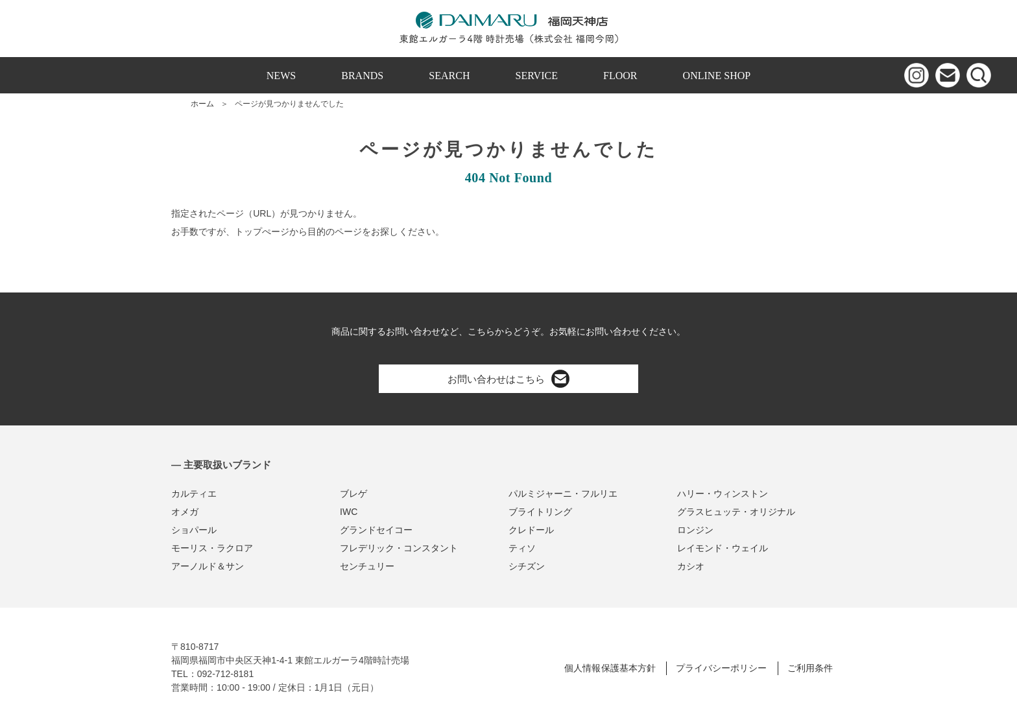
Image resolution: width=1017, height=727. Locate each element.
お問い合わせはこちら (508, 379)
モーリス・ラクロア (212, 548)
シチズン (526, 566)
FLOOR (620, 75)
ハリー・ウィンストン (722, 493)
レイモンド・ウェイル (722, 548)
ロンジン (695, 530)
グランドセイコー (376, 530)
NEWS (281, 75)
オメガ (184, 512)
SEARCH (449, 75)
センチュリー (367, 566)
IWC (348, 512)
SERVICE (536, 75)
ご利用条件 (810, 668)
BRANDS (362, 75)
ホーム (202, 103)
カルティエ (194, 493)
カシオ (690, 566)
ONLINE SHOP (717, 75)
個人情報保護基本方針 (609, 668)
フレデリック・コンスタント (399, 548)
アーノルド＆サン (207, 566)
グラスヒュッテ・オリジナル (736, 512)
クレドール (531, 530)
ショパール (194, 530)
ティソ (522, 548)
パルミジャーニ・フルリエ (562, 493)
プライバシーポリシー (721, 668)
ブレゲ (353, 493)
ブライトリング (540, 512)
